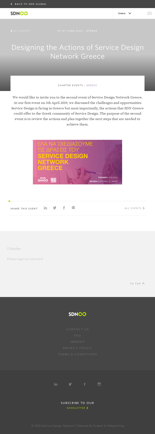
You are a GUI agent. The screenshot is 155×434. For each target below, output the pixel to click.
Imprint (77, 341)
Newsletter (76, 408)
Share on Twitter (54, 207)
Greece (122, 13)
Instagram (99, 384)
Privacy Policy (77, 348)
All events (21, 30)
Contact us (77, 329)
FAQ (77, 335)
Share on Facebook (64, 207)
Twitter (70, 384)
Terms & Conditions (77, 354)
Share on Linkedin (45, 207)
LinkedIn (55, 384)
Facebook (84, 384)
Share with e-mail (73, 207)
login (21, 259)
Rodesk (98, 425)
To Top (135, 283)
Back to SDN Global (31, 4)
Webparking (115, 425)
